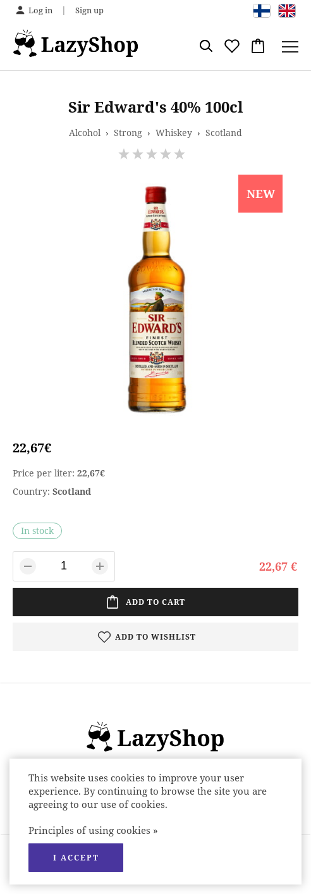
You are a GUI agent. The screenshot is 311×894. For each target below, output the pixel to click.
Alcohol (85, 133)
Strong (128, 133)
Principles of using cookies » (93, 830)
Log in (40, 10)
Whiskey (174, 133)
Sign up (89, 10)
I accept (76, 857)
